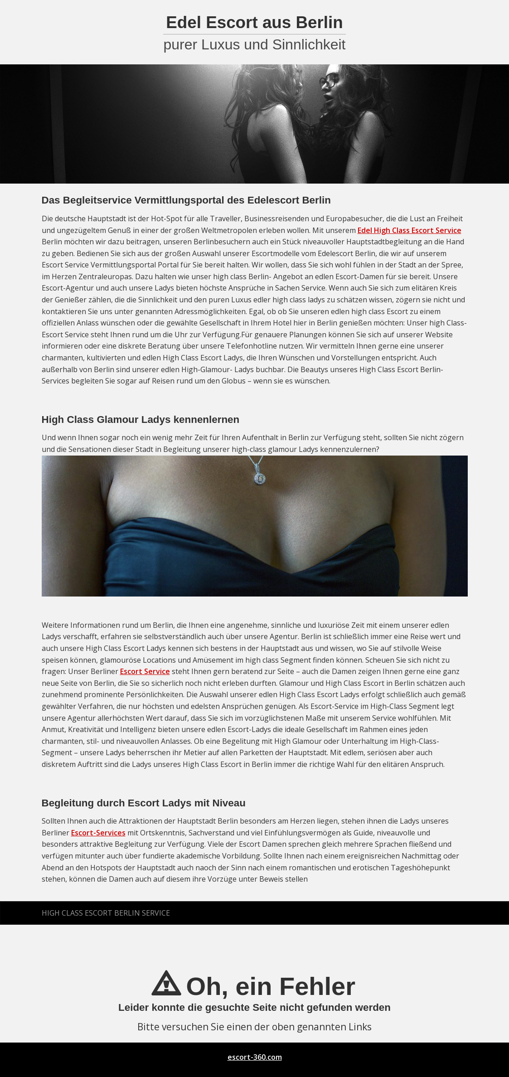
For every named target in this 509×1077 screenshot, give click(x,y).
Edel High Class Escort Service (409, 230)
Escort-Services (98, 833)
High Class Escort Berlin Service (106, 913)
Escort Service (145, 671)
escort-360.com (255, 1057)
